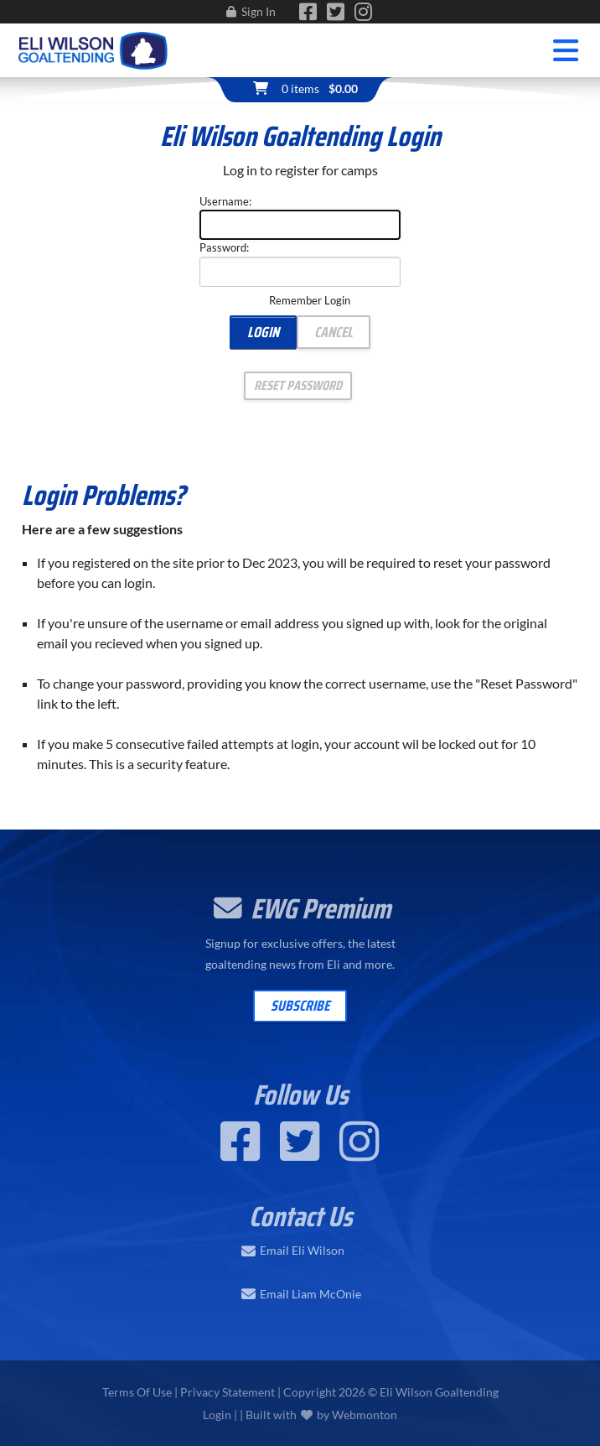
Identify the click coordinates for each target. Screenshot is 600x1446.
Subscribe (300, 1005)
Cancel (333, 332)
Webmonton (364, 1414)
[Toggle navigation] (566, 50)
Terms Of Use (137, 1392)
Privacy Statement (227, 1392)
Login (263, 332)
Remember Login (309, 300)
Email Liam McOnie (310, 1294)
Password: (224, 247)
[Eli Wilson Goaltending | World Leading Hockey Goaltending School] (93, 48)
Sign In (258, 11)
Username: (225, 201)
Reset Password (298, 385)
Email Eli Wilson (302, 1250)
